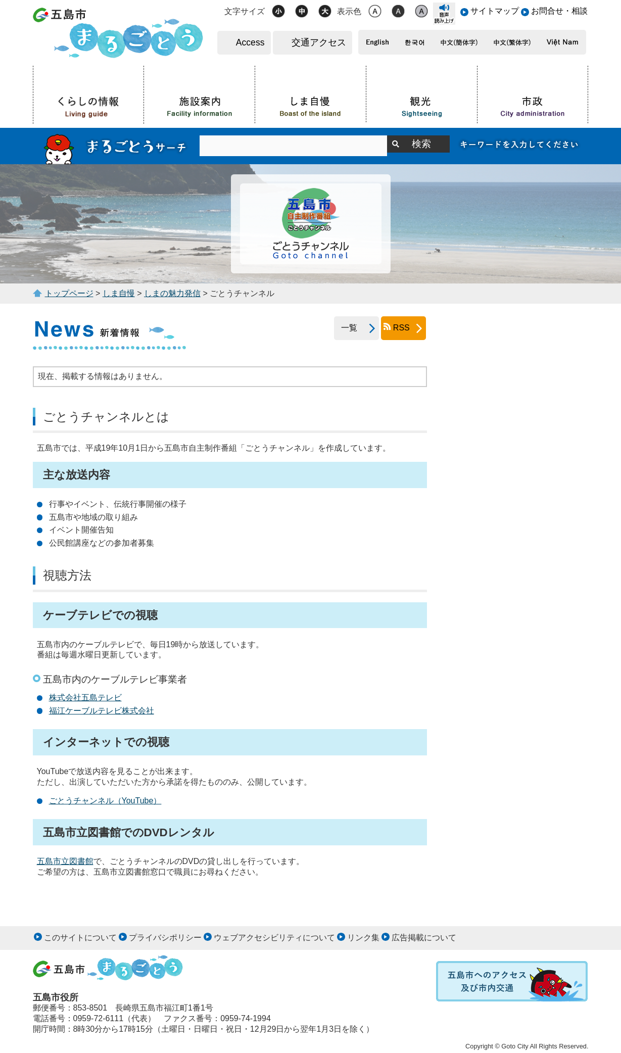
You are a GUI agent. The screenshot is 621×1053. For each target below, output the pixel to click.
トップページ (69, 293)
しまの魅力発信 (172, 293)
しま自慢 (119, 293)
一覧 (345, 327)
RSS (401, 327)
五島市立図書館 (65, 861)
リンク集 (363, 937)
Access (250, 42)
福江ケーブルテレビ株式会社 (101, 710)
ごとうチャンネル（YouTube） (105, 800)
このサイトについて (80, 937)
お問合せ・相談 (559, 11)
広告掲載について (424, 937)
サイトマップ (494, 11)
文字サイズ (244, 11)
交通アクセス (319, 42)
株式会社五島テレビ (85, 697)
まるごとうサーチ (116, 146)
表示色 (349, 11)
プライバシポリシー (165, 937)
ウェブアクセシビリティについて (274, 937)
